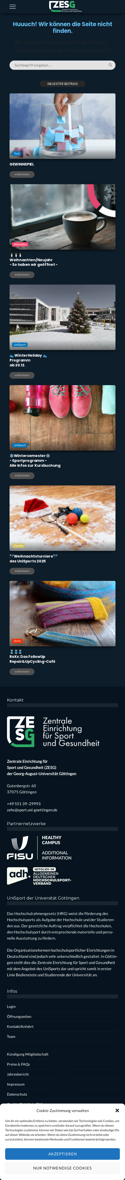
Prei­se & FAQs (18, 1064)
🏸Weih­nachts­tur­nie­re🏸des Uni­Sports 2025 (33, 559)
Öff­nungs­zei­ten (19, 1016)
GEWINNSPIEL (22, 164)
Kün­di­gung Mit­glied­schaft (27, 1054)
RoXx (17, 640)
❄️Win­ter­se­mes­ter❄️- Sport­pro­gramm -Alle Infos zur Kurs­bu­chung (35, 460)
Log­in (11, 1006)
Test (17, 153)
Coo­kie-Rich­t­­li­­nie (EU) (24, 1104)
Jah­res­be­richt (18, 1074)
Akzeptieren (62, 1168)
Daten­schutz (17, 1094)
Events (18, 545)
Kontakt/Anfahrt (20, 1026)
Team (11, 1036)
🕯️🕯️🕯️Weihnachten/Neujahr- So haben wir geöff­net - (34, 259)
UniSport (20, 344)
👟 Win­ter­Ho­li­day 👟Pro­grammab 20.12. (28, 360)
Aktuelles (20, 244)
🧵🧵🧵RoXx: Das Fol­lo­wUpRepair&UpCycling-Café (32, 656)
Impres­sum (16, 1084)
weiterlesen (22, 174)
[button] (117, 1124)
